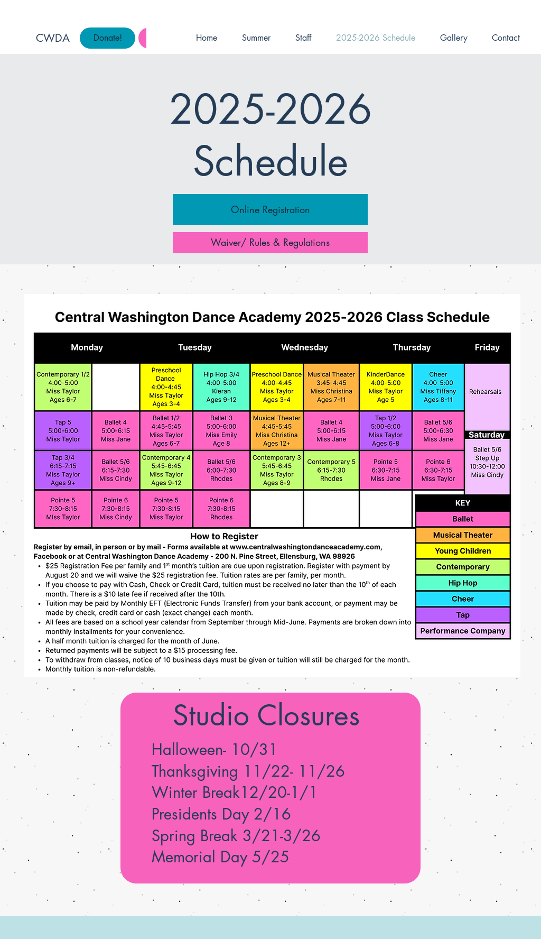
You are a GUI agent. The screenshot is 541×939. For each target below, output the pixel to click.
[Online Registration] (270, 209)
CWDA (53, 38)
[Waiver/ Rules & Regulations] (270, 242)
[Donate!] (107, 38)
